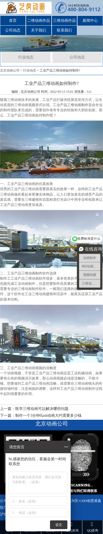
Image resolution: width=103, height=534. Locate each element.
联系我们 (64, 30)
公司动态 (12, 30)
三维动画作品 (64, 20)
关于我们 (38, 30)
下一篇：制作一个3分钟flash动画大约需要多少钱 (41, 415)
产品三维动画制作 (74, 104)
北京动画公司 (10, 70)
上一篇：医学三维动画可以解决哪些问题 (34, 409)
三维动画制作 (31, 273)
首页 (13, 20)
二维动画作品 (38, 20)
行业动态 (25, 57)
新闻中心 (90, 20)
